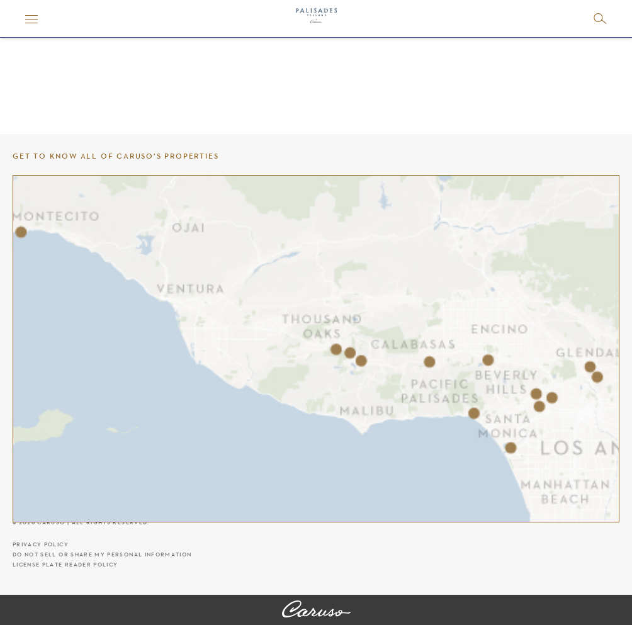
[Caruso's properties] (316, 348)
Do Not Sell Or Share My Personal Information (102, 554)
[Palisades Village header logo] (316, 19)
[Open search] (600, 18)
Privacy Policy (41, 544)
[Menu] (31, 19)
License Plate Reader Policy (65, 564)
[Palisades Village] (316, 609)
